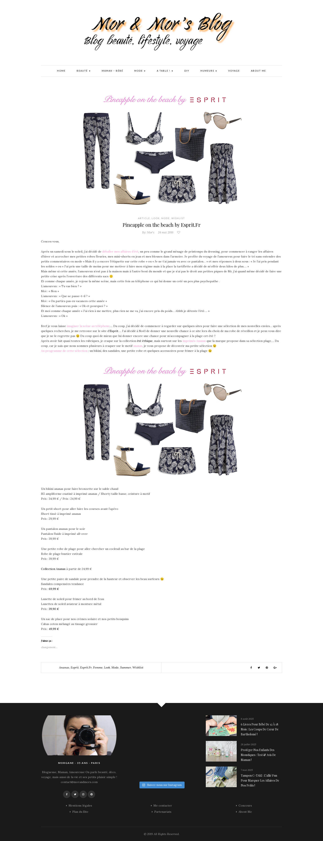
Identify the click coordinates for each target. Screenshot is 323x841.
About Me (258, 70)
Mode (140, 71)
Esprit (114, 331)
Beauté (84, 71)
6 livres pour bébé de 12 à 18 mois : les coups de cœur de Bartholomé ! (260, 729)
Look (156, 218)
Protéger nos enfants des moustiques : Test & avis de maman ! (258, 755)
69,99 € (54, 589)
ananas (64, 667)
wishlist (137, 667)
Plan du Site (80, 812)
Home (61, 70)
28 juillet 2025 (248, 744)
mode (115, 667)
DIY (186, 70)
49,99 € (54, 629)
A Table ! (165, 71)
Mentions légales (80, 805)
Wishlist (178, 218)
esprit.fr (86, 667)
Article (144, 218)
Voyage (234, 70)
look (107, 667)
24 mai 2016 (165, 232)
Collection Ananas (53, 569)
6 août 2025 (247, 718)
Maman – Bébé (112, 70)
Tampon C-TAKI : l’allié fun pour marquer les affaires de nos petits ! (260, 780)
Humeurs (208, 71)
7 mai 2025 (247, 769)
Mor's (150, 232)
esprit (75, 667)
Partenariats (162, 812)
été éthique (145, 341)
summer (125, 667)
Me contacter (162, 805)
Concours (245, 805)
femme (98, 667)
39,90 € (54, 609)
